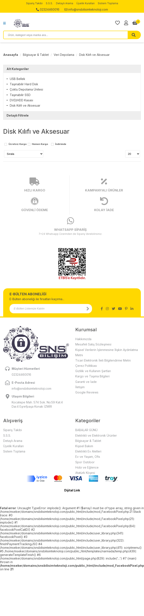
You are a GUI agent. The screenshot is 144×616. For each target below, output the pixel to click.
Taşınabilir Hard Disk (24, 84)
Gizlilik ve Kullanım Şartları (93, 371)
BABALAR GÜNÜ (86, 430)
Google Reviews (86, 392)
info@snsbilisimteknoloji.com (86, 9)
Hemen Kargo (40, 144)
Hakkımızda (83, 339)
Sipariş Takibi (34, 3)
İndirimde (60, 144)
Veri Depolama (64, 54)
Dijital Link (72, 490)
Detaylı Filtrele (18, 115)
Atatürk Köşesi (85, 472)
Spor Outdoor (85, 462)
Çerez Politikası (86, 365)
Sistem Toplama (108, 3)
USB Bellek (17, 79)
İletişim (80, 387)
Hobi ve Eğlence (87, 467)
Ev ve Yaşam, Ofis (87, 456)
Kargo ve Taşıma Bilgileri (92, 376)
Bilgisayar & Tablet (36, 54)
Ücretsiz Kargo (17, 144)
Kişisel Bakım (84, 446)
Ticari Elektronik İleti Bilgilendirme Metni (103, 360)
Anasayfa (10, 54)
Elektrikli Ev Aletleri (88, 451)
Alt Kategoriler (18, 69)
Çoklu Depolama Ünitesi (26, 89)
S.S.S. (49, 3)
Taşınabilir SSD (20, 95)
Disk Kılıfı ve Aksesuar (94, 54)
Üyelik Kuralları (85, 3)
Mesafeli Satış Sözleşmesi (93, 344)
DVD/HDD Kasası (21, 100)
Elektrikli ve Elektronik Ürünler (96, 435)
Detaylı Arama (64, 3)
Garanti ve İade (86, 382)
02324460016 (47, 9)
